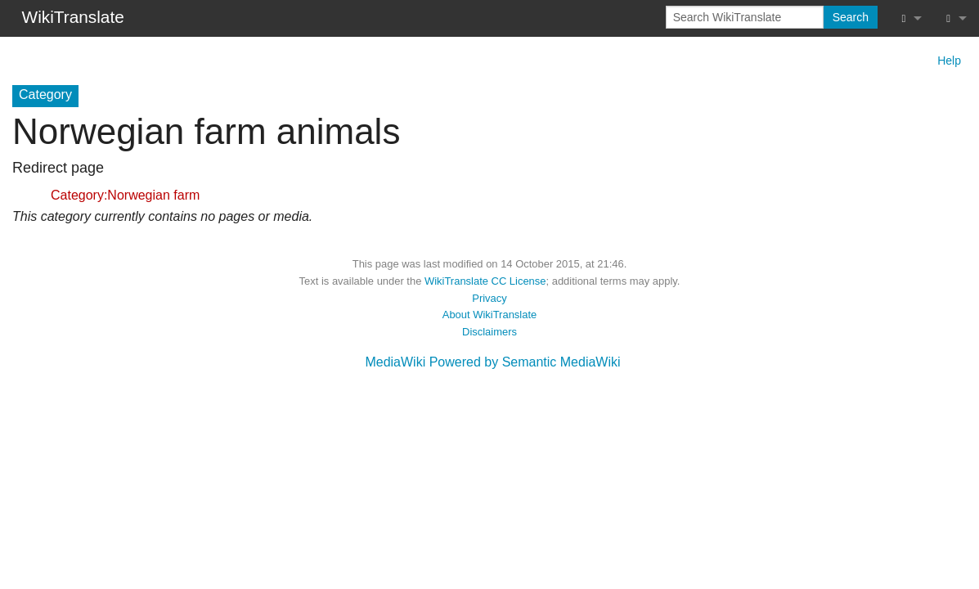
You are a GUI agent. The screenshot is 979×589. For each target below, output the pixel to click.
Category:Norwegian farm (125, 195)
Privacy (489, 298)
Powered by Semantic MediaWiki (525, 362)
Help (949, 60)
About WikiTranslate (489, 314)
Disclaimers (489, 332)
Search (851, 17)
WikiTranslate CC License (485, 281)
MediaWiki (395, 362)
